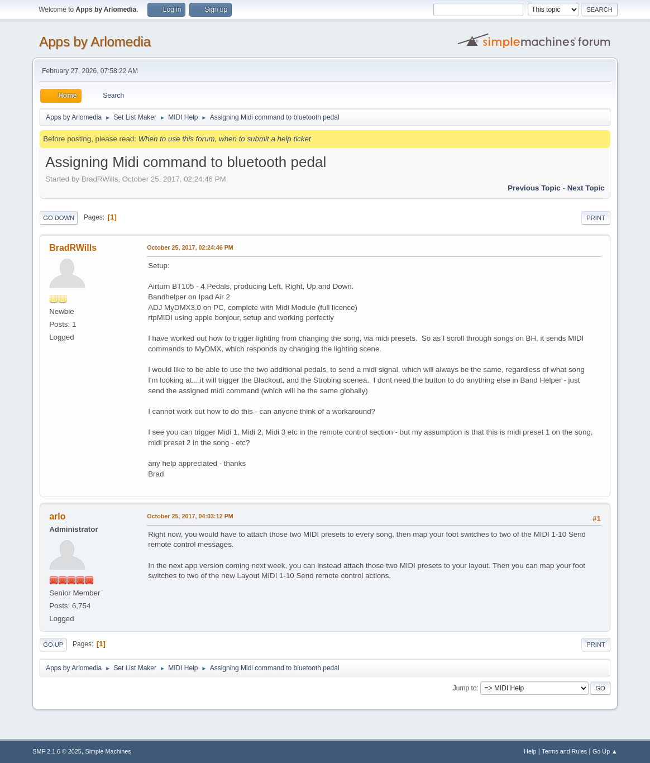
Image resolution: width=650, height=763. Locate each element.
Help (530, 751)
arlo (57, 516)
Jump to (465, 688)
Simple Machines (108, 751)
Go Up (53, 644)
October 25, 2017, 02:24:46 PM (190, 247)
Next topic (586, 188)
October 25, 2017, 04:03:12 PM (190, 516)
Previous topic (534, 188)
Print (595, 217)
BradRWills (73, 247)
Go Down (58, 217)
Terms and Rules (564, 751)
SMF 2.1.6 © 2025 (57, 751)
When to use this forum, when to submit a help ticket (224, 139)
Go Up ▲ (605, 751)
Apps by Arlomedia (95, 41)
